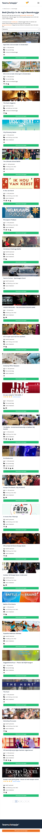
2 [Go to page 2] (18, 801)
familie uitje (30, 15)
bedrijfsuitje (14, 21)
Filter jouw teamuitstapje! (21, 830)
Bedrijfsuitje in (6, 9)
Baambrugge (13, 9)
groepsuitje (23, 15)
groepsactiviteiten (6, 25)
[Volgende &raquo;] (28, 801)
